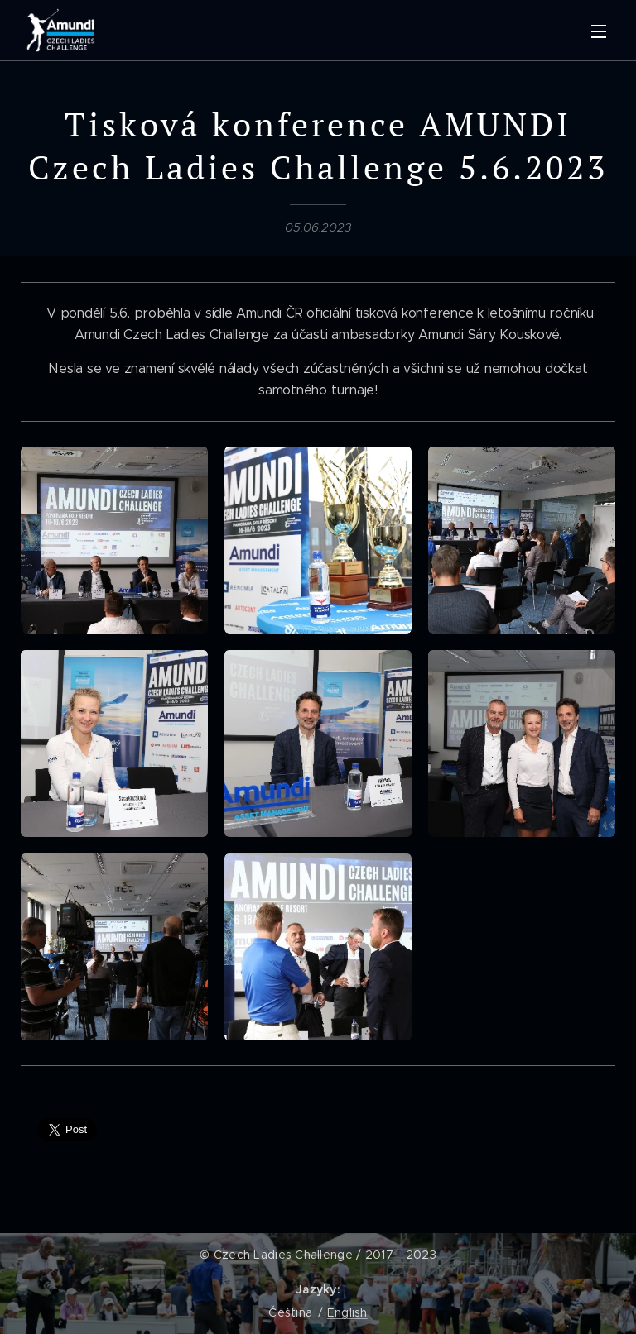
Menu (598, 31)
